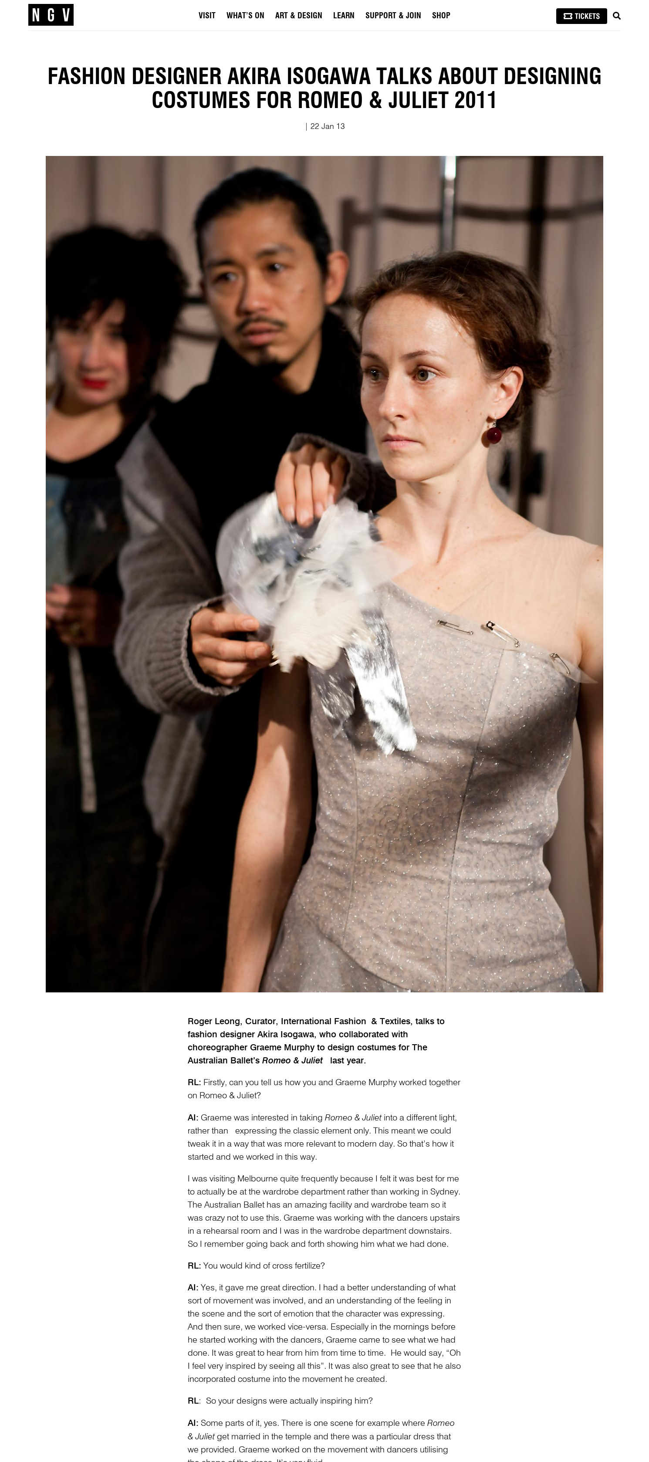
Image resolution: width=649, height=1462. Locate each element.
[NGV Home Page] (51, 15)
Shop (441, 16)
